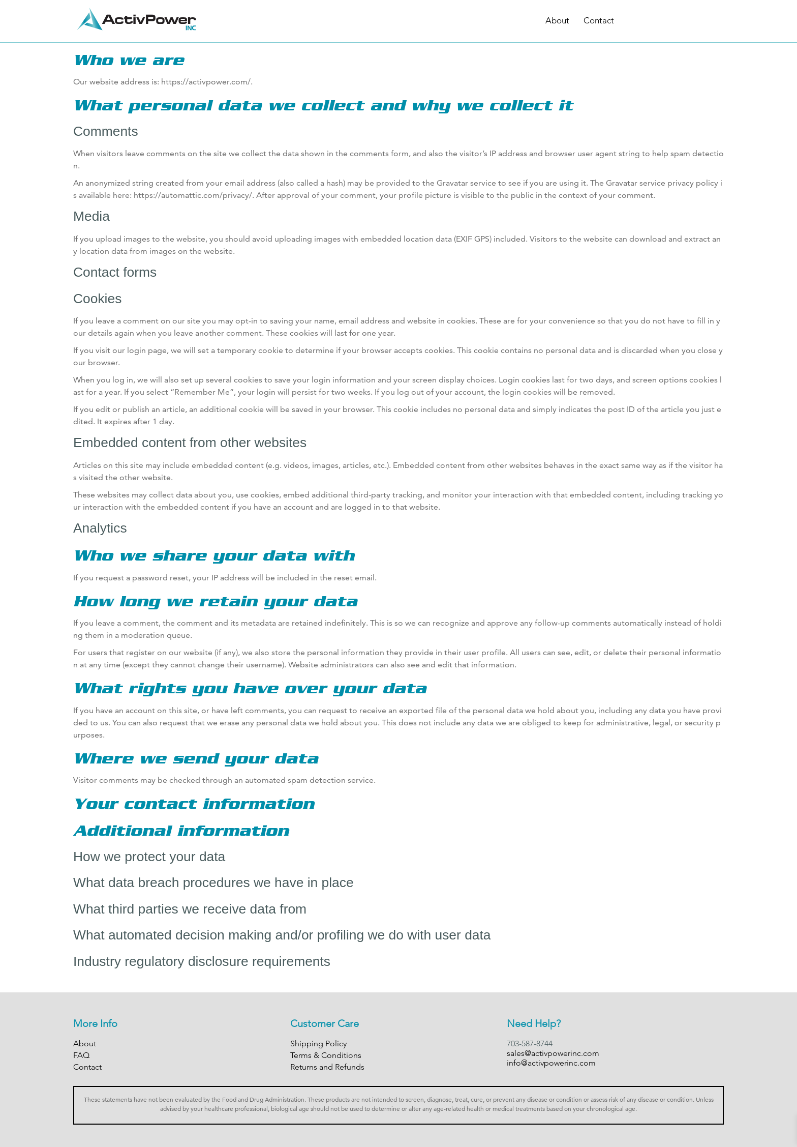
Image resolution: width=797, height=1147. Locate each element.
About (557, 20)
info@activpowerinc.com (551, 1063)
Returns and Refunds (327, 1067)
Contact (599, 20)
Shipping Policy (318, 1043)
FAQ (81, 1055)
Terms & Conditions (325, 1055)
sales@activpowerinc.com (553, 1053)
